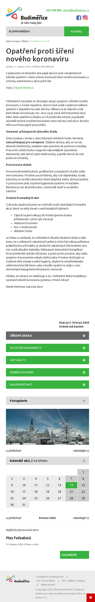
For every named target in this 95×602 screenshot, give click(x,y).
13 (59, 485)
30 (12, 504)
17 (24, 491)
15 (83, 485)
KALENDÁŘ (69, 554)
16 (12, 491)
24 (24, 498)
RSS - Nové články (46, 580)
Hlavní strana (13, 41)
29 (83, 498)
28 (71, 498)
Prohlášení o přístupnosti (50, 576)
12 (47, 485)
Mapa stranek (48, 584)
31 (24, 504)
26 (47, 498)
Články (25, 41)
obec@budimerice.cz (76, 10)
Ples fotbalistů (18, 538)
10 (24, 485)
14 (71, 485)
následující (81, 450)
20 (59, 491)
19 (47, 491)
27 (59, 498)
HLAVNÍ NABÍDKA (19, 31)
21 (71, 491)
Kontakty (76, 31)
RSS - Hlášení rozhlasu (73, 580)
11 (35, 485)
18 (35, 491)
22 (83, 491)
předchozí (13, 450)
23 (12, 498)
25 (35, 498)
